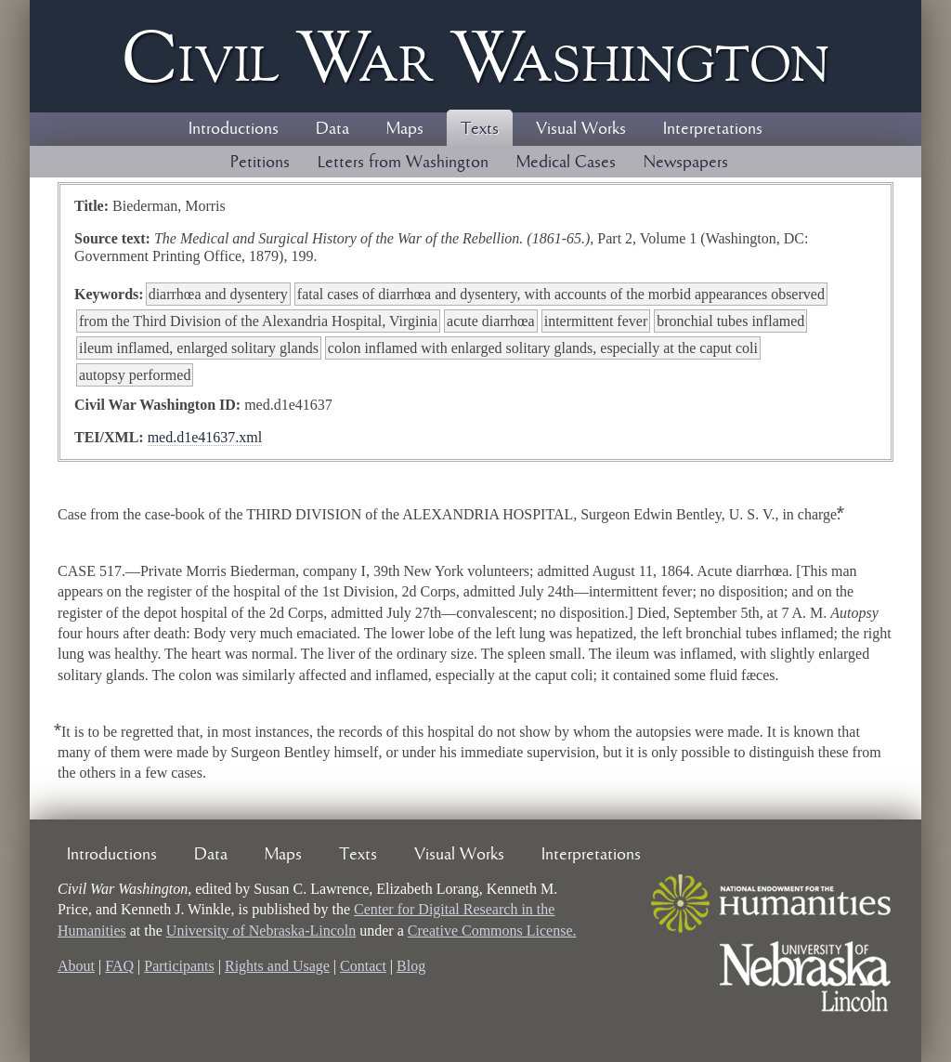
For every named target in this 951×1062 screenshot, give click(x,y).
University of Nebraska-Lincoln (261, 930)
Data (332, 129)
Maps (404, 129)
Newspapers (686, 162)
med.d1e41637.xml (205, 437)
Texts (480, 129)
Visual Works (581, 129)
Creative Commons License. (492, 930)
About (76, 966)
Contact (363, 966)
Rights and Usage (277, 966)
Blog (411, 966)
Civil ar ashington (475, 56)
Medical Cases (566, 162)
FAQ (119, 966)
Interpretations (712, 129)
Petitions (260, 162)
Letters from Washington (403, 162)
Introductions (234, 129)
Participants (179, 966)
